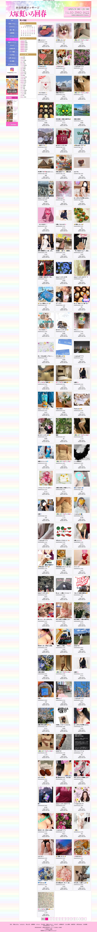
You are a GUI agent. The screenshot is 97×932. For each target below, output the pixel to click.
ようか (22, 83)
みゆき (22, 82)
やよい (22, 97)
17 (32, 32)
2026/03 (23, 42)
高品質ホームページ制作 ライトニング (48, 930)
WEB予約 (12, 55)
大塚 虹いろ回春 (49, 929)
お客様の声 (12, 48)
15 (28, 32)
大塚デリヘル (12, 123)
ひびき (22, 72)
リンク (52, 925)
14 (25, 32)
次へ (84, 918)
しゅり (22, 93)
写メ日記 (12, 39)
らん (22, 85)
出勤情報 (12, 33)
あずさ (22, 73)
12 (21, 32)
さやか (22, 78)
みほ (22, 57)
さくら (22, 90)
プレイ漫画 (12, 51)
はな (22, 68)
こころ (22, 65)
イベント (12, 36)
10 (32, 30)
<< (25, 25)
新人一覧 (12, 30)
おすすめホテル (12, 64)
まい (22, 88)
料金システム (12, 23)
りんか (22, 60)
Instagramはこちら (12, 70)
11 (34, 30)
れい (22, 62)
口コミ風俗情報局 (12, 124)
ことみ (22, 67)
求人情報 (12, 61)
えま (22, 95)
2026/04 (23, 41)
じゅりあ (23, 77)
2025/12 (23, 47)
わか (22, 87)
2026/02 (23, 44)
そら (22, 70)
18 (34, 32)
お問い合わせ (12, 58)
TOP (12, 20)
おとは (22, 63)
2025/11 (23, 49)
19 (21, 33)
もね (22, 75)
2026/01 (23, 46)
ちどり (22, 92)
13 (23, 32)
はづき (22, 80)
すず (22, 58)
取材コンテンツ (12, 42)
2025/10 (23, 51)
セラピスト (12, 26)
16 (30, 32)
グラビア (12, 45)
